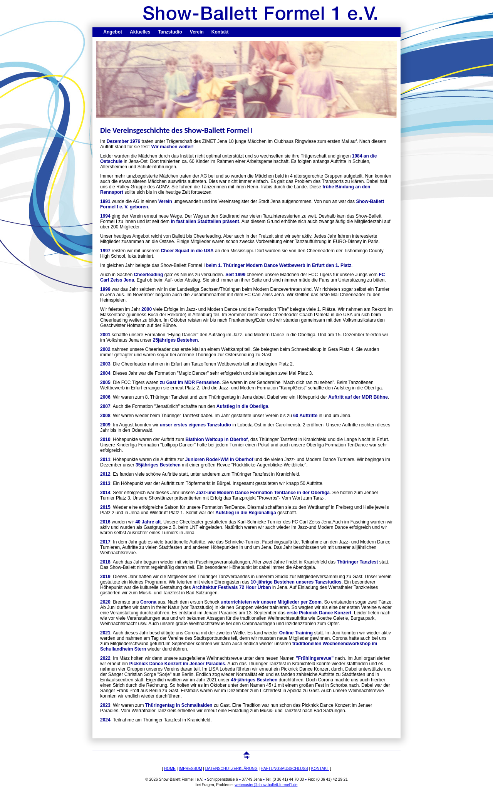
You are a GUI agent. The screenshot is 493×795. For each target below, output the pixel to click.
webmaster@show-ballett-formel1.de (266, 785)
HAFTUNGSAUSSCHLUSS (284, 768)
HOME (170, 768)
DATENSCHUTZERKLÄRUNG (231, 768)
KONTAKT (320, 768)
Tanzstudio (170, 32)
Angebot (112, 32)
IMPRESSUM (190, 768)
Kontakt (220, 32)
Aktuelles (140, 32)
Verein (197, 32)
